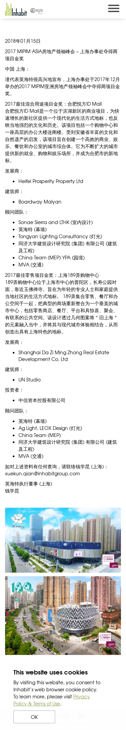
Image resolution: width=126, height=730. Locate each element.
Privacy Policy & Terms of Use (51, 700)
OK (34, 717)
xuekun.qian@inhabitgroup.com (42, 473)
